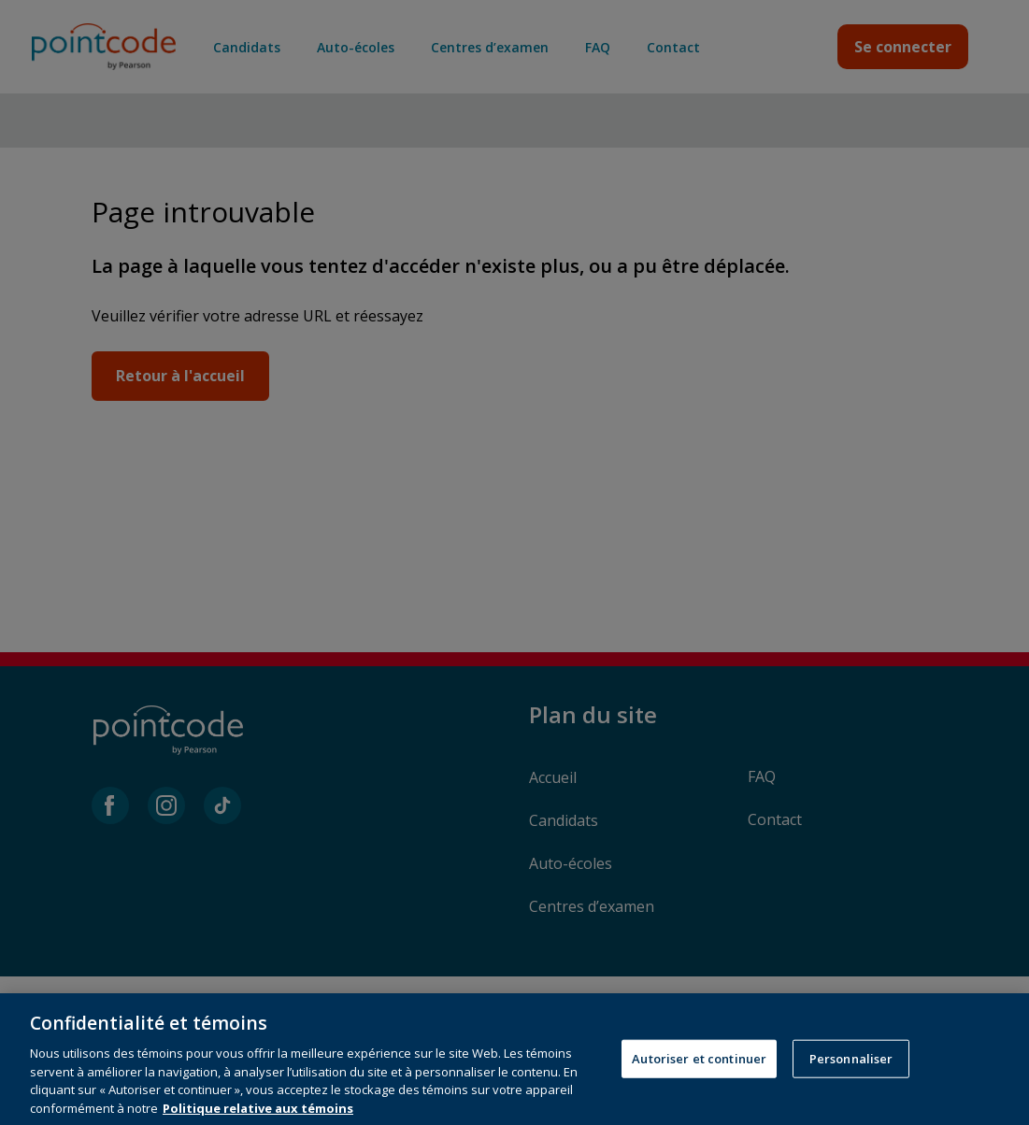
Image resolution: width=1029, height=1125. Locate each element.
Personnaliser (851, 1083)
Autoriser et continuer (699, 1083)
